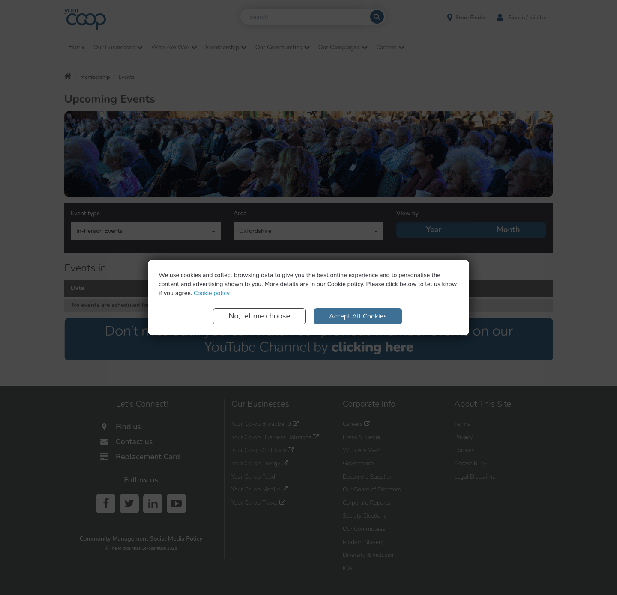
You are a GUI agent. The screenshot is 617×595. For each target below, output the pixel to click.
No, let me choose (259, 316)
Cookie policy (212, 293)
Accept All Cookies (358, 316)
